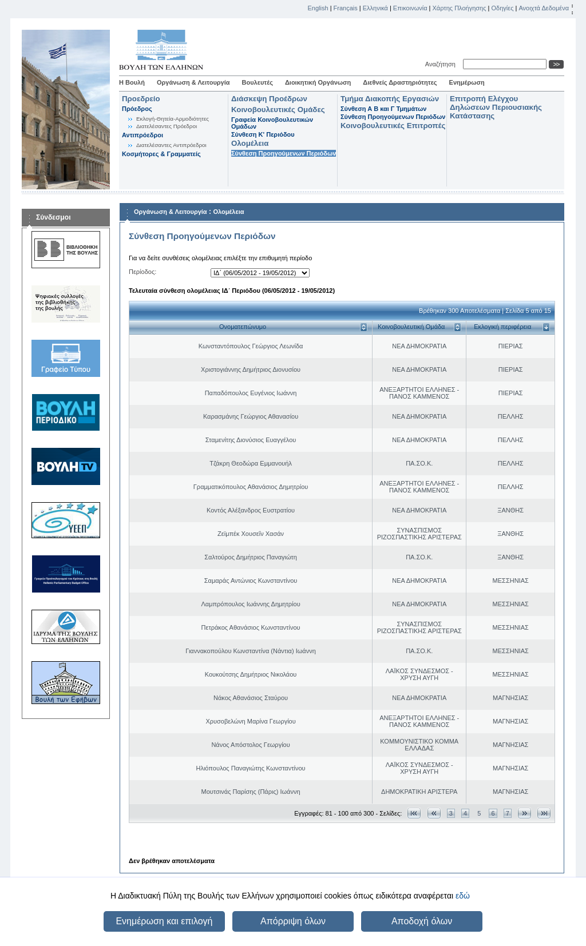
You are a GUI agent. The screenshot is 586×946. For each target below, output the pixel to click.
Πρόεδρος (137, 108)
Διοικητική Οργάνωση (318, 82)
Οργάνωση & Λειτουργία (193, 82)
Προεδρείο (141, 98)
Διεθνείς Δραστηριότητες (400, 82)
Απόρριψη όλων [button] (293, 921)
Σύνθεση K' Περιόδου (263, 134)
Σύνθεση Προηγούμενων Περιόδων (283, 153)
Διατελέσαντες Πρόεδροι (166, 126)
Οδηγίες (502, 8)
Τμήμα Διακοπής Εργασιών (389, 98)
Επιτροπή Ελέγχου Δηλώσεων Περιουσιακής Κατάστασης (496, 107)
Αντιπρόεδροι (142, 135)
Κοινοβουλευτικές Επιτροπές (392, 125)
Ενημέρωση (467, 82)
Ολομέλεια (249, 143)
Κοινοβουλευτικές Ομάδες (278, 109)
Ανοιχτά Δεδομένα (543, 8)
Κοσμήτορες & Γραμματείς (161, 153)
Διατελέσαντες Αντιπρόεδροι (171, 145)
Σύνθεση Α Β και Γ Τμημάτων (383, 108)
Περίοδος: (142, 271)
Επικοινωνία (410, 8)
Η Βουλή (132, 82)
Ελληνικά (375, 8)
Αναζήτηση (442, 64)
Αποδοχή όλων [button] (421, 921)
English (318, 8)
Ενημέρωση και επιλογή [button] (164, 921)
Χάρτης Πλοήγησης (459, 8)
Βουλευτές (257, 82)
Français (346, 8)
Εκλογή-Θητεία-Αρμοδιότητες (172, 119)
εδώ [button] (463, 895)
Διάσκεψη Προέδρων (269, 98)
